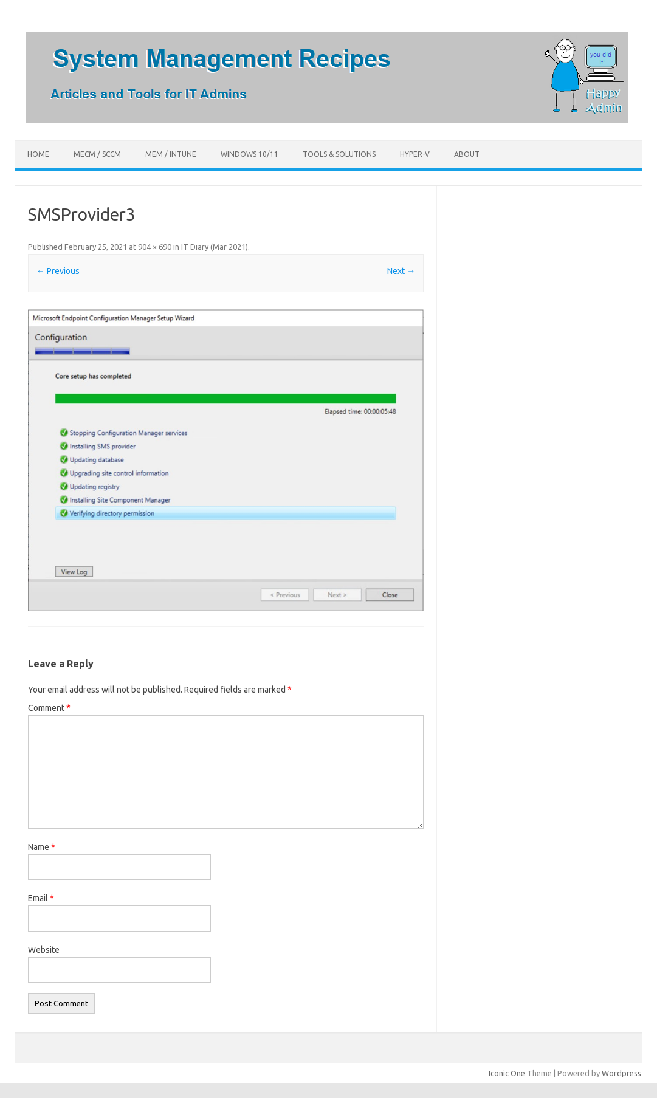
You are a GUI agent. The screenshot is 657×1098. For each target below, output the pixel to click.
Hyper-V (415, 154)
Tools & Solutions (339, 154)
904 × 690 (154, 246)
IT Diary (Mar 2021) (214, 246)
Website (44, 950)
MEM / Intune (170, 154)
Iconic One (507, 1073)
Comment (49, 708)
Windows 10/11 (249, 154)
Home (38, 154)
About (467, 154)
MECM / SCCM (97, 154)
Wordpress (621, 1073)
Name (41, 847)
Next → (401, 271)
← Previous (58, 271)
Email (41, 898)
